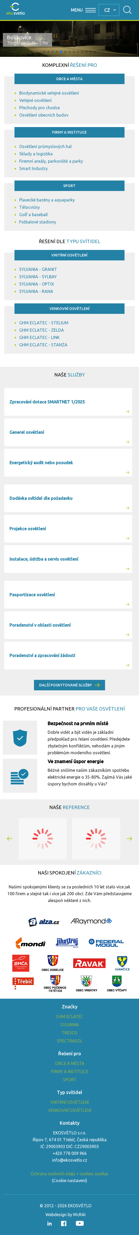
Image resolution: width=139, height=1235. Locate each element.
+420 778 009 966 (70, 1153)
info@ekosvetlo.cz (69, 1160)
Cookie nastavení (69, 1180)
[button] (44, 52)
